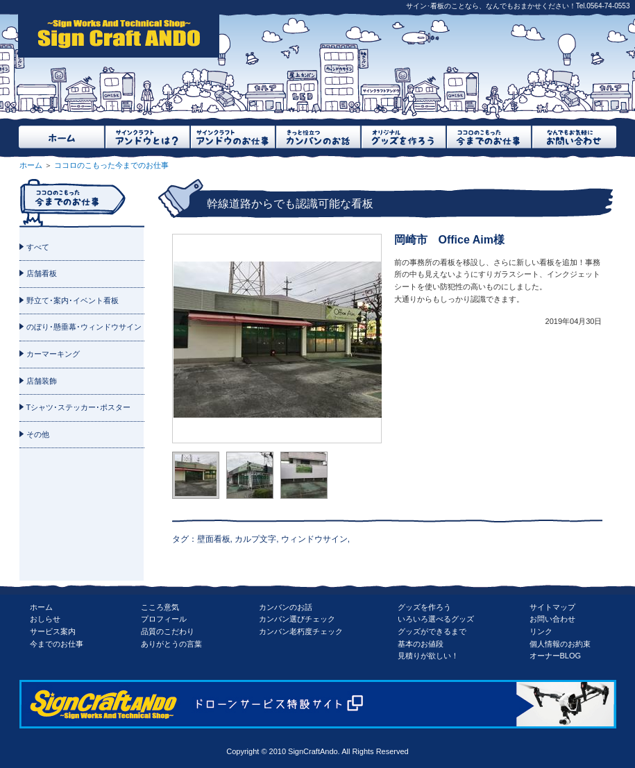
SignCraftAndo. (314, 751)
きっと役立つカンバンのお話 (317, 137)
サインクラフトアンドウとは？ (146, 137)
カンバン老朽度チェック (301, 631)
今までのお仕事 (56, 644)
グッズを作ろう (424, 607)
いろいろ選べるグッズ (436, 619)
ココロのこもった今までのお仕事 (488, 137)
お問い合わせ (552, 619)
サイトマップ (552, 607)
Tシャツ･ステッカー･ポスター (78, 407)
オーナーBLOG (556, 655)
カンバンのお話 (285, 607)
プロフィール (164, 619)
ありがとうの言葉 (171, 644)
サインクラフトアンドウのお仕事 (232, 137)
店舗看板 (41, 273)
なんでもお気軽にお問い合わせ (573, 137)
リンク (541, 631)
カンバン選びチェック (297, 619)
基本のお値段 (420, 644)
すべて (37, 247)
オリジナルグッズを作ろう (403, 137)
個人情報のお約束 (560, 644)
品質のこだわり (167, 631)
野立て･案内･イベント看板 (72, 300)
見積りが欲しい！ (428, 655)
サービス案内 (53, 631)
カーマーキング (53, 354)
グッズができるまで (432, 631)
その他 (37, 434)
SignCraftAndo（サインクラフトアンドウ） (118, 35)
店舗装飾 (41, 381)
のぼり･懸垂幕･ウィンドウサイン (84, 327)
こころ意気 (160, 607)
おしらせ (45, 619)
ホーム (61, 137)
